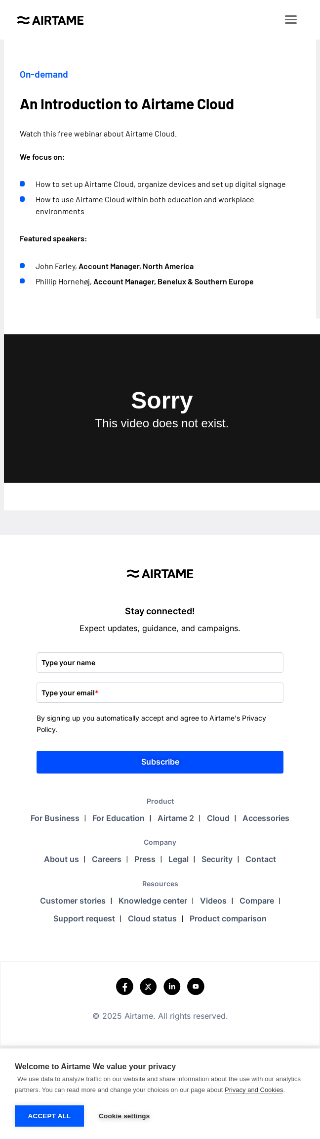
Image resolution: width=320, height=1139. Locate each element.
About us (61, 859)
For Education (118, 818)
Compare (257, 901)
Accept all (49, 1116)
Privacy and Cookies (254, 1089)
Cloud (218, 818)
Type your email (70, 692)
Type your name (68, 662)
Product (160, 801)
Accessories (265, 818)
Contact (260, 859)
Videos (213, 901)
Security (217, 859)
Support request (84, 918)
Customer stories (73, 901)
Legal (178, 859)
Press (145, 859)
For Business (55, 818)
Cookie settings (124, 1116)
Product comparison (228, 918)
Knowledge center (153, 901)
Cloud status (152, 918)
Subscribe (160, 762)
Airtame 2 (176, 818)
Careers (106, 859)
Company (160, 842)
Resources (160, 883)
